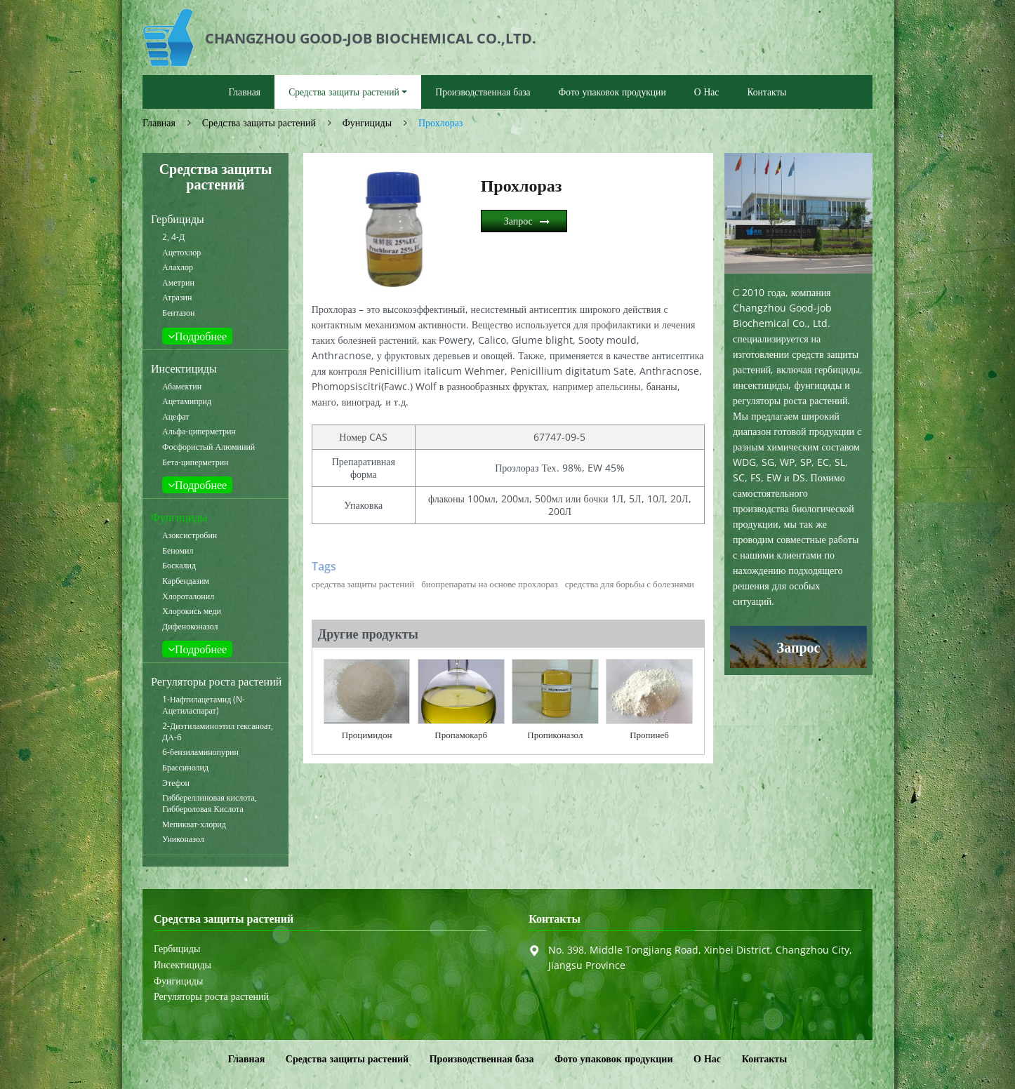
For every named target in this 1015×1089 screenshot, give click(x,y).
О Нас (706, 91)
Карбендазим (185, 581)
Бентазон (178, 313)
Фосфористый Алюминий (208, 447)
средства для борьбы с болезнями (629, 583)
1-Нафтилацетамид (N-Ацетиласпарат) (203, 705)
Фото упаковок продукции (612, 91)
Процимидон (367, 734)
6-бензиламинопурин (200, 752)
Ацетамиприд (186, 401)
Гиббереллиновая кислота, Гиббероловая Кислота (209, 803)
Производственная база (482, 91)
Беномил (177, 550)
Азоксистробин (189, 535)
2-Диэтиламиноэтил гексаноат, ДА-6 (217, 732)
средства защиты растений (363, 583)
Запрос (518, 220)
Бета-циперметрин (195, 462)
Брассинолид (185, 767)
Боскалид (179, 565)
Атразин (177, 297)
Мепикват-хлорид (194, 824)
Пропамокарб (460, 734)
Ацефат (176, 416)
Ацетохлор (181, 252)
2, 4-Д (173, 237)
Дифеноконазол (190, 626)
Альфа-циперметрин (199, 431)
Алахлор (177, 267)
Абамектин (181, 386)
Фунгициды (367, 122)
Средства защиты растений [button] (343, 91)
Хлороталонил (188, 596)
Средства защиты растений (259, 122)
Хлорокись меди (191, 611)
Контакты (766, 91)
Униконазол (183, 839)
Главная (244, 91)
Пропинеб (649, 734)
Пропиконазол (555, 734)
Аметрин (178, 282)
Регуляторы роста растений (216, 681)
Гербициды (177, 219)
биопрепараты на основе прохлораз (489, 583)
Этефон (176, 783)
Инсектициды (184, 368)
